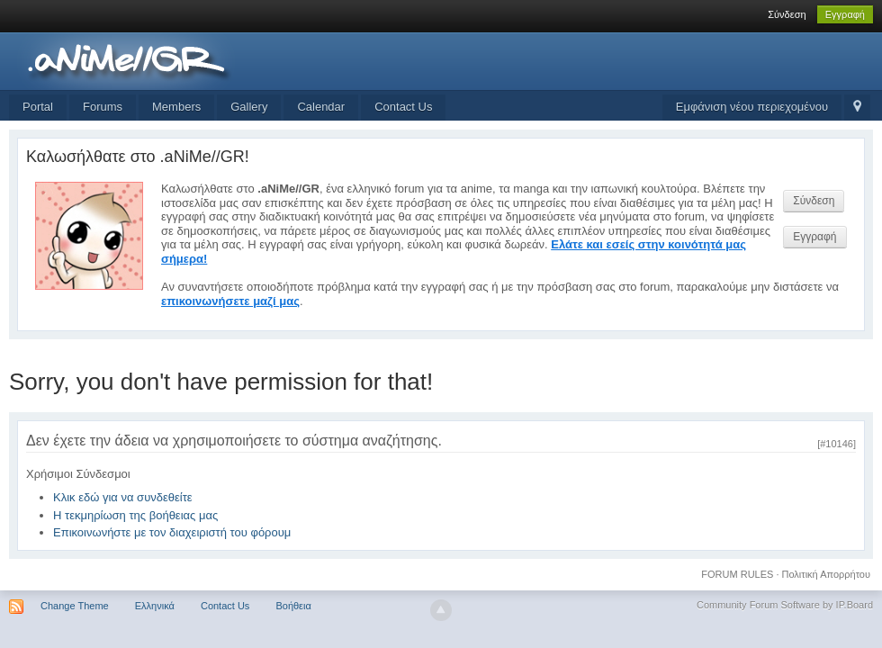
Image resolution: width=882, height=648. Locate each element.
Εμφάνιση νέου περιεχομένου (752, 106)
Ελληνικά (155, 605)
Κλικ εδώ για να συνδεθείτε (123, 497)
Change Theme (74, 605)
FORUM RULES (737, 574)
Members (176, 106)
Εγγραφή (845, 14)
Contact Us (403, 106)
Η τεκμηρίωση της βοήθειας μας (135, 515)
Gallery (248, 106)
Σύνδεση (787, 14)
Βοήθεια (292, 605)
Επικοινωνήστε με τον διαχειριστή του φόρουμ (172, 532)
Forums (102, 106)
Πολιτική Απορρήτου (826, 574)
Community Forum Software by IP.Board (785, 604)
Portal (37, 106)
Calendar (321, 106)
